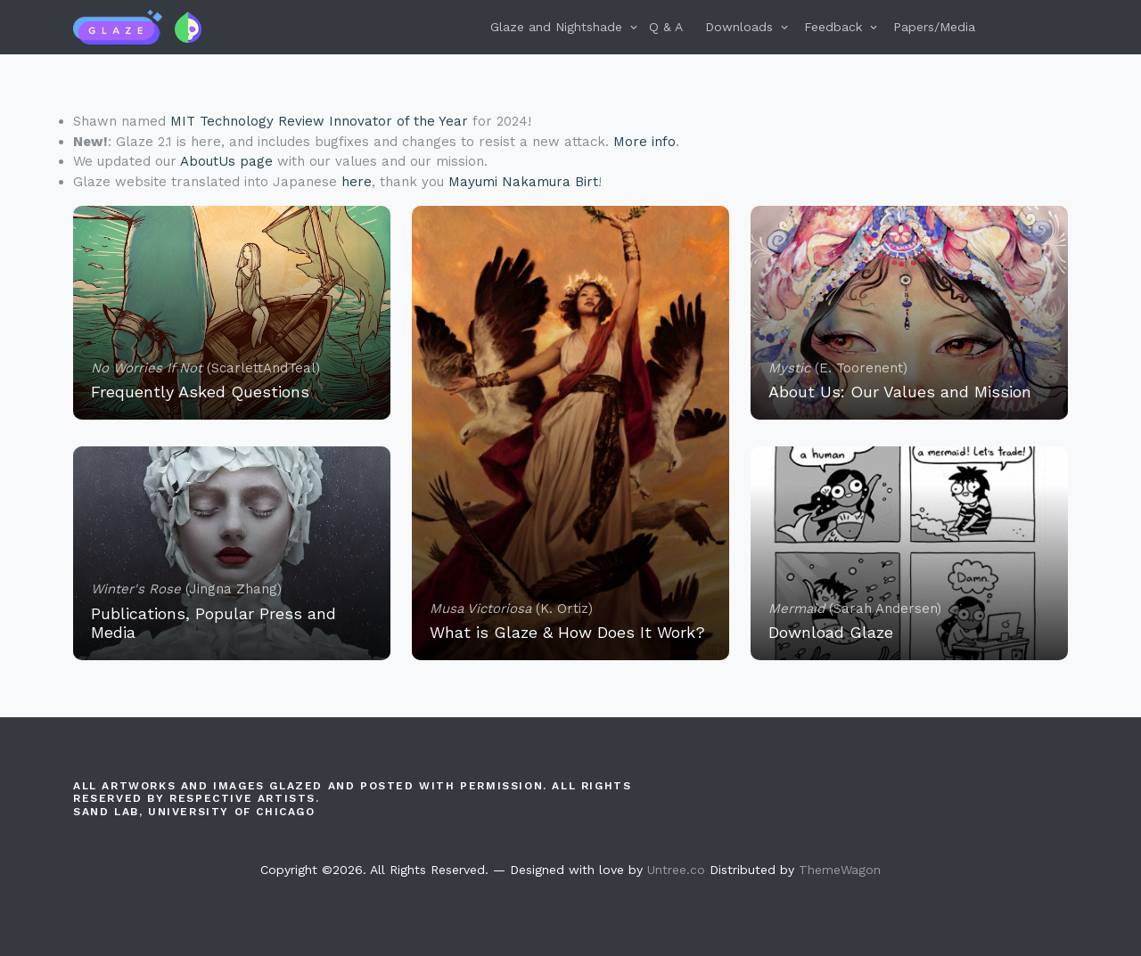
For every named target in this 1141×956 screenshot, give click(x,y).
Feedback (833, 27)
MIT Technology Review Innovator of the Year (319, 121)
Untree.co (676, 869)
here (356, 182)
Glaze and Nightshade (556, 27)
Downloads (739, 27)
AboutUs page (226, 161)
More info (644, 142)
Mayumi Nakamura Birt (523, 182)
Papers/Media (934, 27)
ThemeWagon (840, 869)
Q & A (666, 27)
